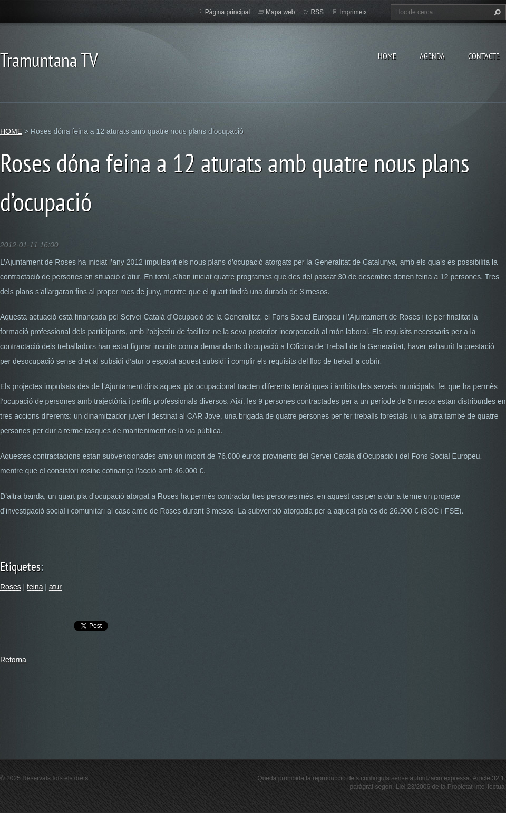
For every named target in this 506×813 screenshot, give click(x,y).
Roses (10, 587)
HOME (387, 56)
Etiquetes (20, 566)
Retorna (13, 659)
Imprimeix (353, 12)
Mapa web (280, 12)
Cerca (496, 12)
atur (55, 587)
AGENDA (432, 56)
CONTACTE (484, 56)
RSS (317, 12)
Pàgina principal (227, 12)
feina (35, 587)
